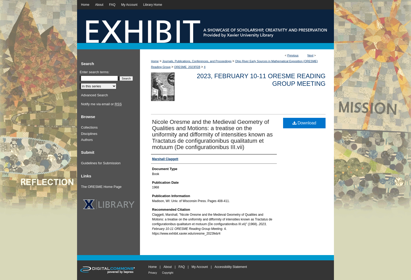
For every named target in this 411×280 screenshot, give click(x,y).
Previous (293, 55)
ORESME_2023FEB (187, 66)
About (168, 267)
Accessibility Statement (231, 267)
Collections (89, 127)
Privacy (152, 272)
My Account (200, 267)
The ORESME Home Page (101, 187)
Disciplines (89, 134)
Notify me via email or (101, 104)
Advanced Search (94, 95)
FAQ (182, 267)
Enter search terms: (94, 72)
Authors (87, 140)
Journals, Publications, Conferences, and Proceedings (196, 61)
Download (304, 123)
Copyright (167, 272)
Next (310, 55)
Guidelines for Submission (101, 163)
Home (155, 61)
